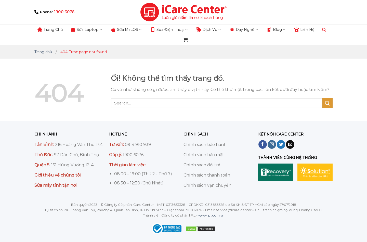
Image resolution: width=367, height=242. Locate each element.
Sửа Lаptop (86, 29)
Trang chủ (43, 52)
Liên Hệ (304, 29)
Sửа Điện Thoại (169, 29)
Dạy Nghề (244, 29)
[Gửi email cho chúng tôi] (290, 144)
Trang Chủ (50, 29)
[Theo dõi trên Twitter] (281, 144)
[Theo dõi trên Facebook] (262, 144)
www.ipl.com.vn (211, 215)
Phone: (54, 12)
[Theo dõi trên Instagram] (272, 144)
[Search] (324, 29)
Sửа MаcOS (126, 29)
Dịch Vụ (208, 29)
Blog (276, 29)
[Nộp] (327, 103)
